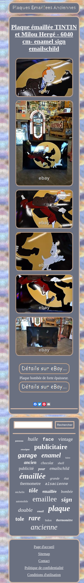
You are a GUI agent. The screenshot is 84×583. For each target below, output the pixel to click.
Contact (44, 561)
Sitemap (44, 554)
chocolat (47, 463)
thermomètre (64, 520)
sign (66, 499)
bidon (48, 520)
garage (27, 455)
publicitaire (50, 446)
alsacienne (56, 484)
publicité (26, 468)
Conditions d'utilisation (44, 575)
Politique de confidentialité (44, 568)
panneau (19, 441)
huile (33, 439)
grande (55, 478)
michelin (19, 492)
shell (61, 463)
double (25, 510)
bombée (67, 491)
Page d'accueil (44, 547)
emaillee (44, 499)
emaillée (49, 491)
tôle (33, 490)
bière (67, 457)
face (48, 439)
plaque (59, 508)
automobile (22, 501)
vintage (65, 439)
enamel (51, 455)
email (40, 511)
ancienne (44, 527)
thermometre (30, 483)
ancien (30, 462)
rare (34, 518)
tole (19, 519)
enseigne (25, 449)
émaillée (32, 476)
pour (41, 469)
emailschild (59, 468)
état (66, 478)
